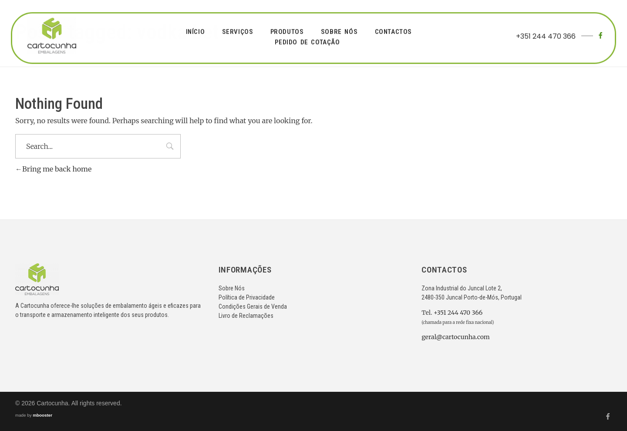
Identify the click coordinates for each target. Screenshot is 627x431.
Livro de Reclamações (246, 315)
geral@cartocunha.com (455, 337)
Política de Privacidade (247, 297)
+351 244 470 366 (546, 35)
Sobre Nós (232, 288)
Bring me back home (53, 169)
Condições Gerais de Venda (253, 306)
